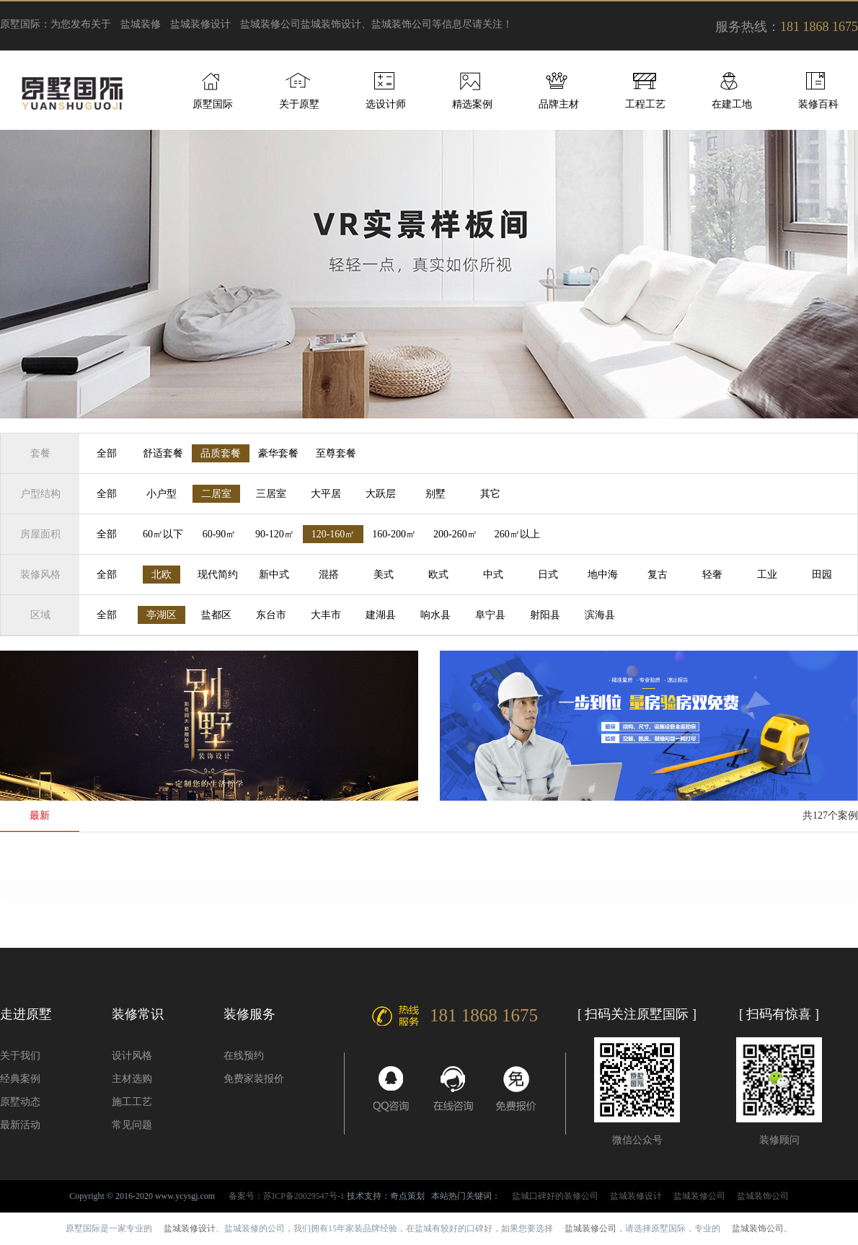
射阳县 (545, 615)
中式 (493, 574)
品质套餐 (220, 453)
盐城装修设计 (200, 24)
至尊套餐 (336, 453)
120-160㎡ (333, 534)
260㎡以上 (517, 534)
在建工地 (732, 104)
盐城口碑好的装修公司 (555, 1196)
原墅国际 (213, 104)
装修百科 (818, 104)
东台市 (271, 615)
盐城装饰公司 (763, 1196)
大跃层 (381, 493)
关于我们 (20, 1055)
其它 (490, 493)
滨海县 (600, 615)
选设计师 (386, 104)
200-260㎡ (455, 534)
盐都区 (216, 615)
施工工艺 (132, 1101)
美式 (383, 574)
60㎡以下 (163, 534)
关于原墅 (299, 104)
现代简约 (218, 574)
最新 (40, 815)
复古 (657, 574)
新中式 (274, 574)
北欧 (161, 574)
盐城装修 (140, 24)
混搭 (329, 574)
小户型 (161, 493)
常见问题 (132, 1124)
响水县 (435, 615)
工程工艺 (645, 104)
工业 (767, 574)
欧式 (438, 574)
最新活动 (20, 1124)
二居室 (216, 493)
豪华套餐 (278, 453)
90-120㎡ (274, 534)
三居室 (271, 493)
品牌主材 (559, 104)
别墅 (435, 493)
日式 (548, 574)
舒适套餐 (163, 453)
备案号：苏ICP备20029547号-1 (287, 1196)
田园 (822, 574)
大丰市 (326, 615)
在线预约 (244, 1055)
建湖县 (381, 615)
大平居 (326, 493)
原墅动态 (20, 1101)
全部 (107, 453)
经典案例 (20, 1078)
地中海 (603, 574)
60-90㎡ (219, 534)
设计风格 (132, 1055)
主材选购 (132, 1078)
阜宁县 (490, 615)
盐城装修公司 (270, 24)
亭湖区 (161, 615)
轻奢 (712, 574)
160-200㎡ (394, 534)
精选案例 (472, 104)
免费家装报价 (254, 1078)
